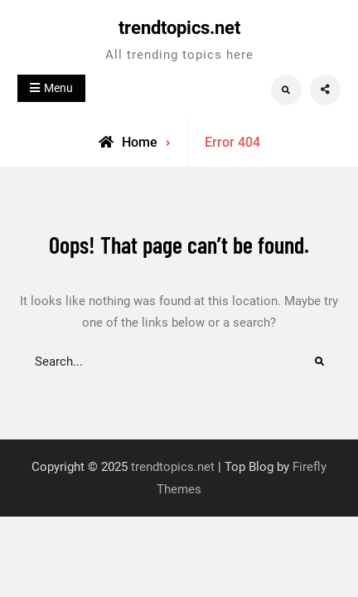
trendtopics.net (179, 27)
